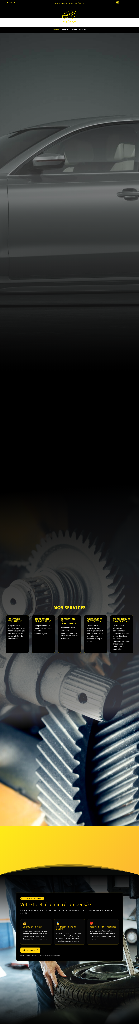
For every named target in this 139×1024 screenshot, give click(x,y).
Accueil (56, 30)
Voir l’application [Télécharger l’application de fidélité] (30, 956)
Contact (82, 30)
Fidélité (74, 30)
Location (64, 30)
